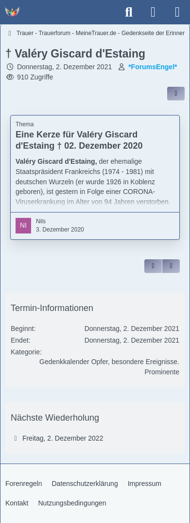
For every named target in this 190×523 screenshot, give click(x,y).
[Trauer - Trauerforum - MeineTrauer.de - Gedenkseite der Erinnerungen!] (12, 12)
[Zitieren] (153, 266)
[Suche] (128, 12)
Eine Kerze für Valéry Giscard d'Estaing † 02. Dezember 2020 (79, 140)
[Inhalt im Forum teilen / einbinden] (176, 93)
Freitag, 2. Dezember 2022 (63, 438)
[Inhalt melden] (171, 266)
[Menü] (177, 12)
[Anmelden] (153, 12)
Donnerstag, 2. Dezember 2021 (64, 67)
